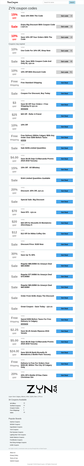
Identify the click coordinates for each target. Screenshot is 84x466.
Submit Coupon (14, 461)
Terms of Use (14, 458)
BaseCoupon (12, 2)
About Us (12, 452)
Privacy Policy (14, 455)
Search (72, 2)
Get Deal (64, 83)
